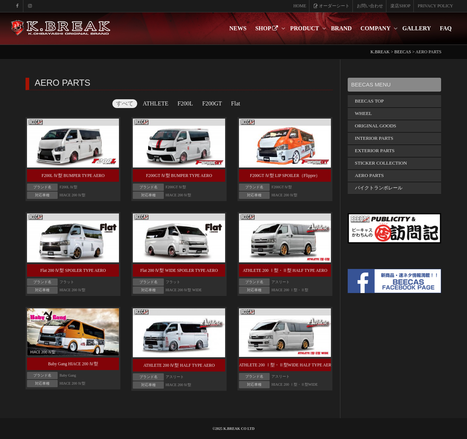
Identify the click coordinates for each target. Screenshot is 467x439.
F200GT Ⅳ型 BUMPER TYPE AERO (179, 175)
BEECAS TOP (369, 101)
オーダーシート (331, 5)
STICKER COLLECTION (381, 163)
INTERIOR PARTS (374, 138)
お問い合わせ (370, 5)
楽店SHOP (400, 5)
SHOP (267, 28)
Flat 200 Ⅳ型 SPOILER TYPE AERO (73, 270)
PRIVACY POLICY (435, 5)
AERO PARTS (369, 175)
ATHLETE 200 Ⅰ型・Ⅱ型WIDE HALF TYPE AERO (287, 365)
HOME (299, 5)
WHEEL (363, 113)
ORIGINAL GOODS (376, 125)
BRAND (341, 28)
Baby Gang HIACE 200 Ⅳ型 (73, 364)
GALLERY (416, 28)
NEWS (238, 28)
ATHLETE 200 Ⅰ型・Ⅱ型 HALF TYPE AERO (285, 270)
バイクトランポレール (378, 187)
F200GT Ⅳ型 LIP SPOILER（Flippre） (285, 175)
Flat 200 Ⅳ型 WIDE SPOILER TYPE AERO (179, 270)
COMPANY (376, 28)
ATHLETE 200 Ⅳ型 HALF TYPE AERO (179, 365)
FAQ (446, 28)
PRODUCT (305, 28)
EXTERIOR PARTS (375, 150)
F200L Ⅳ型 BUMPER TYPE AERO (73, 175)
